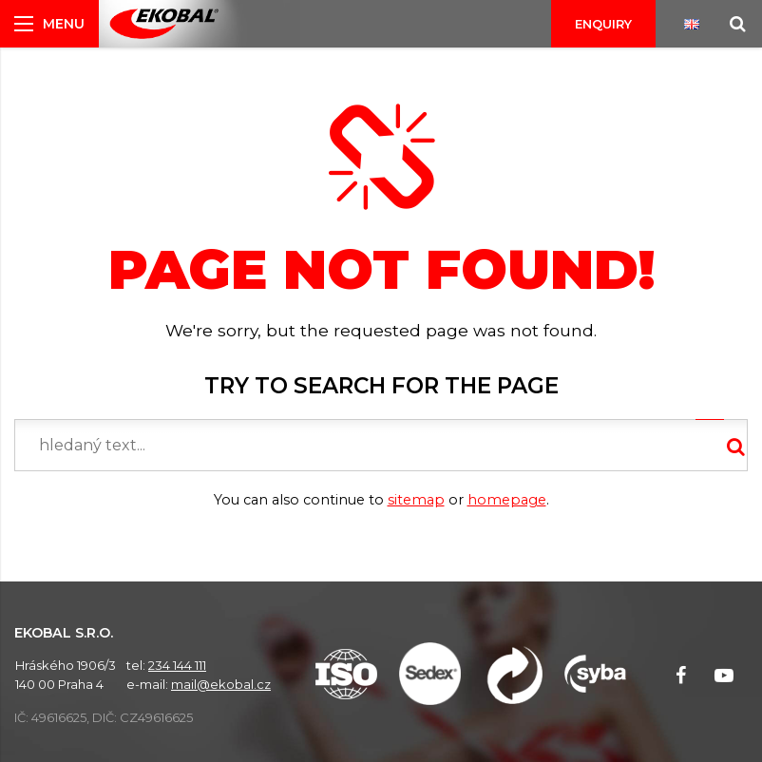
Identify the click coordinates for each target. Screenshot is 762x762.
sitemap (416, 499)
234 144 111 (177, 665)
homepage (506, 499)
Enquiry (603, 23)
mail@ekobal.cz (221, 684)
